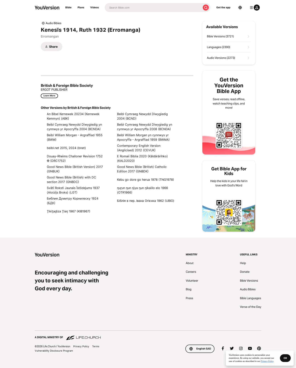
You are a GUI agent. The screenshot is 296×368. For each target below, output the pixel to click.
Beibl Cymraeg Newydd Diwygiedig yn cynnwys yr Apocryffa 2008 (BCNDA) (144, 127)
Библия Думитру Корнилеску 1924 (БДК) (72, 201)
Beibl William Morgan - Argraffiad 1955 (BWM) (75, 137)
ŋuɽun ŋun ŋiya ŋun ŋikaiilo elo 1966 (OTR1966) (142, 190)
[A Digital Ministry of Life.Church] (148, 335)
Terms (95, 346)
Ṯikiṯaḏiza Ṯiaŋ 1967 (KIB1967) (68, 211)
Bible (68, 7)
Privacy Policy (81, 346)
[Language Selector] (240, 7)
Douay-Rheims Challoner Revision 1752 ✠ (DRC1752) (75, 158)
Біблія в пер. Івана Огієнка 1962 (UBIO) (145, 201)
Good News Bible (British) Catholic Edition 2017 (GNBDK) (142, 169)
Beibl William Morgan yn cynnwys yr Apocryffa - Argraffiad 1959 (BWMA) (143, 137)
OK (285, 358)
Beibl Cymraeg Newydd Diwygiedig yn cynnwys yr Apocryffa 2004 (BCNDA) (74, 127)
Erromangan (50, 36)
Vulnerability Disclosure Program (54, 350)
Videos (94, 7)
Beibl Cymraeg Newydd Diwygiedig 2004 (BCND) (142, 116)
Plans (81, 7)
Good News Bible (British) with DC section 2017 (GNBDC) (71, 179)
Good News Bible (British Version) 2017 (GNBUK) (75, 169)
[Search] (153, 8)
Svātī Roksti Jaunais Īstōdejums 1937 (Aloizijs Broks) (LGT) (73, 190)
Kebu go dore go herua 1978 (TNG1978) (145, 179)
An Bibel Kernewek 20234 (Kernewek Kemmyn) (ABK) (73, 116)
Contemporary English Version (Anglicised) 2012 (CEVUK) (138, 148)
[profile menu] (254, 7)
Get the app (223, 7)
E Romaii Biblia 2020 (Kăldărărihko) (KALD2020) (142, 158)
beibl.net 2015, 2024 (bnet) (66, 148)
